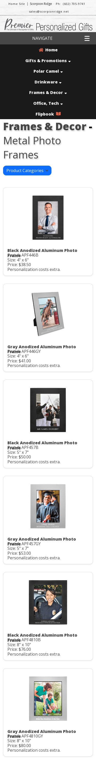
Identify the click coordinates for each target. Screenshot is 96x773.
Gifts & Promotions (48, 60)
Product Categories (27, 170)
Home (48, 50)
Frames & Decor (48, 92)
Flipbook (48, 114)
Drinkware (48, 82)
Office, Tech (48, 103)
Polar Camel (48, 71)
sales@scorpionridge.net (49, 11)
